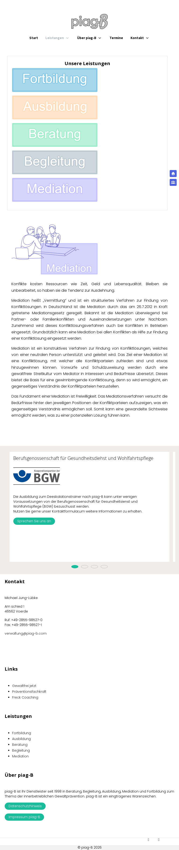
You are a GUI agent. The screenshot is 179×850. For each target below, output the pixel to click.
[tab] (74, 566)
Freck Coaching (25, 697)
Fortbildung (21, 733)
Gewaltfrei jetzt (24, 685)
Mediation (20, 756)
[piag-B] (89, 21)
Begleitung (21, 750)
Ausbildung (21, 738)
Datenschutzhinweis (25, 806)
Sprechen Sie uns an (34, 521)
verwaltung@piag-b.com (26, 633)
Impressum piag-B (24, 817)
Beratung (20, 744)
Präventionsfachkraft (29, 691)
